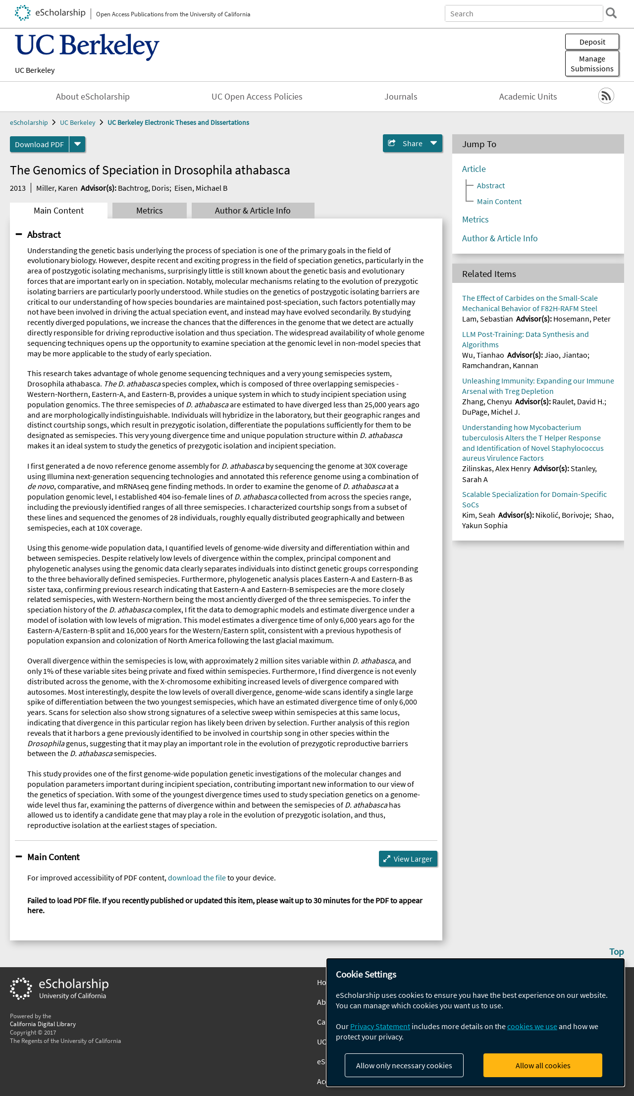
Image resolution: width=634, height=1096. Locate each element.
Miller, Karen (57, 188)
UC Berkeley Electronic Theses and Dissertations (178, 122)
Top (616, 951)
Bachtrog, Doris (143, 188)
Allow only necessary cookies (404, 1065)
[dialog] (475, 1022)
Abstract (43, 234)
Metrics (149, 210)
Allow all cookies (543, 1065)
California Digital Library (43, 1024)
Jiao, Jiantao (565, 355)
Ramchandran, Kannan (500, 365)
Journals (401, 96)
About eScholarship (93, 96)
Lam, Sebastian (487, 319)
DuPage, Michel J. (491, 412)
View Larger (413, 859)
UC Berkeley (34, 70)
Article (474, 169)
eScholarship (29, 122)
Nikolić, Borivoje (562, 515)
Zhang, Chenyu (487, 401)
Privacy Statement (380, 1026)
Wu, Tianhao (483, 355)
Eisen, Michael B (200, 188)
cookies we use (532, 1026)
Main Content (59, 210)
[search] (611, 13)
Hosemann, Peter (582, 319)
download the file (197, 877)
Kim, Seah (478, 515)
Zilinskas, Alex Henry (496, 468)
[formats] (77, 144)
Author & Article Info (253, 210)
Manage (592, 63)
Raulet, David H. (578, 401)
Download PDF (39, 144)
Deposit (592, 42)
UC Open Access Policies (257, 96)
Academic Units (528, 96)
